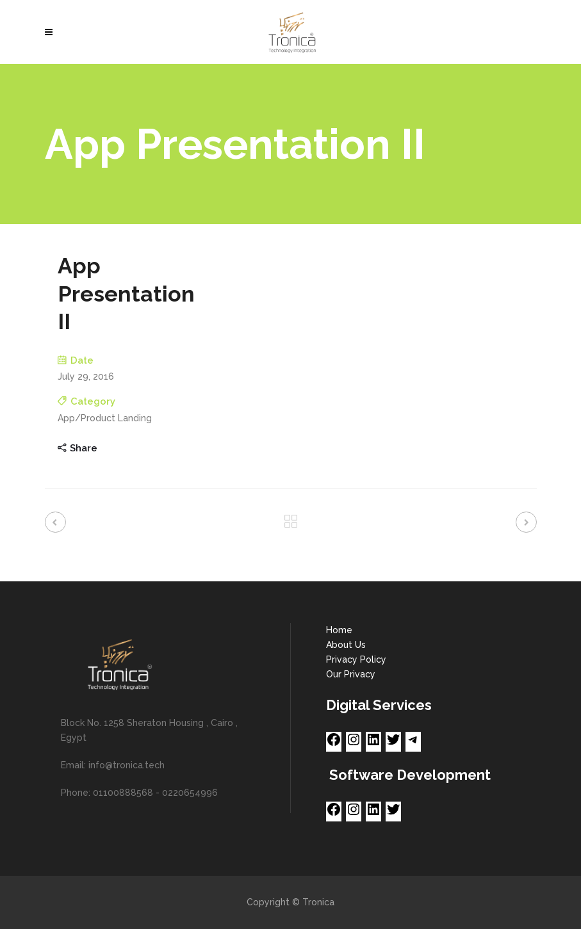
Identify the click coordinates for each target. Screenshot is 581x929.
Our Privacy (350, 674)
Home (339, 630)
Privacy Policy (356, 659)
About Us (346, 645)
